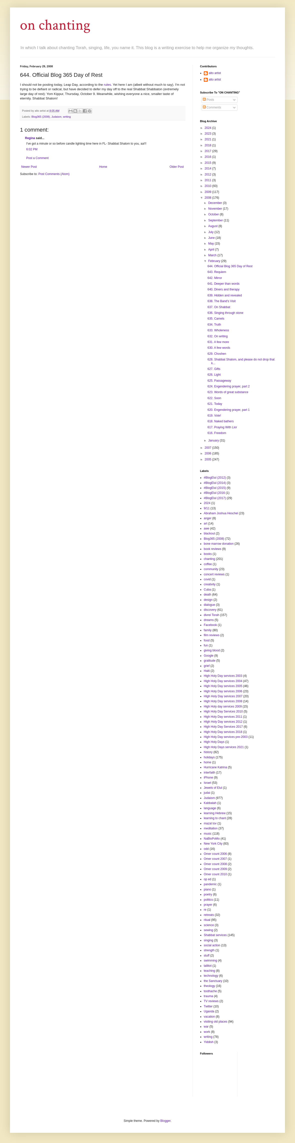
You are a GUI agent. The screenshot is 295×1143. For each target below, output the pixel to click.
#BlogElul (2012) (215, 477)
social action (212, 945)
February (214, 261)
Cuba (207, 589)
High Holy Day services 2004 (223, 681)
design (208, 600)
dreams (209, 620)
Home (103, 167)
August (213, 226)
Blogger (165, 1121)
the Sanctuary (213, 981)
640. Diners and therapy (224, 289)
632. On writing (218, 336)
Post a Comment (37, 158)
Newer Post (29, 167)
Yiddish (209, 1042)
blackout (209, 533)
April (211, 249)
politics (208, 899)
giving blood (212, 650)
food (207, 640)
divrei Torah (211, 615)
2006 (208, 453)
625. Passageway (219, 380)
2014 (208, 168)
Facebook (210, 625)
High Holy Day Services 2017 (223, 726)
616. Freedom (217, 433)
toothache (210, 991)
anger (208, 518)
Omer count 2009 (215, 869)
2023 (208, 133)
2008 (208, 197)
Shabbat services (215, 935)
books (208, 554)
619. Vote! (214, 415)
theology (209, 986)
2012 (208, 174)
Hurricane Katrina (215, 767)
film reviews (212, 635)
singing (208, 940)
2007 (208, 447)
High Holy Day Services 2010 (223, 711)
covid (207, 579)
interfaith (209, 772)
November (215, 208)
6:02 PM (32, 149)
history (208, 752)
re (205, 909)
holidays (209, 757)
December (215, 203)
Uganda (209, 1011)
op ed (207, 879)
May (211, 243)
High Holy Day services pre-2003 (226, 737)
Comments (212, 107)
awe (206, 528)
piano (207, 889)
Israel (207, 783)
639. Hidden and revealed (225, 295)
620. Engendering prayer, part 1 (229, 410)
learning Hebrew (215, 813)
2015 (208, 163)
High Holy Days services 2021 (224, 747)
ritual (207, 920)
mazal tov (210, 823)
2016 (208, 157)
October (214, 214)
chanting (209, 559)
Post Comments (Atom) (54, 174)
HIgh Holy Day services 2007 (223, 696)
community (211, 569)
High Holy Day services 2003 (223, 676)
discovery (210, 610)
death (207, 594)
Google (209, 655)
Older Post (177, 167)
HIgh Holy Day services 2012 (223, 721)
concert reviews (214, 574)
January (214, 440)
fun (206, 645)
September (216, 220)
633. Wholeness (218, 330)
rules (107, 85)
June (212, 238)
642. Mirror (215, 278)
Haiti (207, 671)
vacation (209, 1016)
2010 (208, 186)
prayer (208, 904)
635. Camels (216, 318)
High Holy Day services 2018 (223, 732)
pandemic (210, 884)
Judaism (57, 116)
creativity (210, 584)
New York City (213, 843)
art (205, 523)
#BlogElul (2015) (215, 488)
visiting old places (215, 1021)
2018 (208, 145)
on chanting (55, 25)
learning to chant (215, 818)
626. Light (214, 374)
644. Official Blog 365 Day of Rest (230, 266)
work (207, 1032)
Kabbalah (210, 803)
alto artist (215, 73)
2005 (208, 459)
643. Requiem (217, 272)
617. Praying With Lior (222, 427)
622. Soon (214, 398)
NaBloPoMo (212, 838)
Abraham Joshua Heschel (221, 513)
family (208, 630)
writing (67, 116)
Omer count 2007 (215, 859)
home (207, 762)
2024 (208, 128)
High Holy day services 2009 (223, 706)
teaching (209, 970)
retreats (209, 915)
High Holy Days (214, 742)
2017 (208, 151)
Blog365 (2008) (41, 116)
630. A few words (219, 348)
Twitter (208, 1006)
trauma (208, 996)
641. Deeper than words (224, 283)
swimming (210, 960)
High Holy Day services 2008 (223, 701)
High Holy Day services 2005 (223, 686)
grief (207, 666)
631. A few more (218, 342)
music (208, 833)
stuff (206, 955)
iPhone (208, 777)
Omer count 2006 (215, 854)
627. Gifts (214, 369)
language (210, 808)
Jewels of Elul (213, 788)
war (206, 1026)
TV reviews (211, 1001)
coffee (208, 564)
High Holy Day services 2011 (223, 716)
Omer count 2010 (215, 874)
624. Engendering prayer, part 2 (229, 386)
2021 (208, 139)
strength (209, 950)
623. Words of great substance (228, 392)
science (209, 925)
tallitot (208, 965)
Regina (30, 138)
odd (206, 849)
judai (207, 792)
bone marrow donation (219, 543)
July (211, 232)
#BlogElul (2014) (215, 483)
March (213, 255)
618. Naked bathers (221, 421)
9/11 (207, 508)
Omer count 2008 (215, 864)
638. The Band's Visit (222, 301)
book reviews (212, 549)
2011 (208, 180)
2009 (208, 192)
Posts (208, 99)
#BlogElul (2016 (214, 493)
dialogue (209, 605)
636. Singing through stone (225, 313)
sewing (208, 930)
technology (211, 975)
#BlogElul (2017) (215, 498)
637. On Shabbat (219, 307)
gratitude (210, 660)
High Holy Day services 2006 (223, 691)
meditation (211, 828)
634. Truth (214, 324)
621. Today (215, 404)
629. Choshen (217, 353)
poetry (208, 894)
